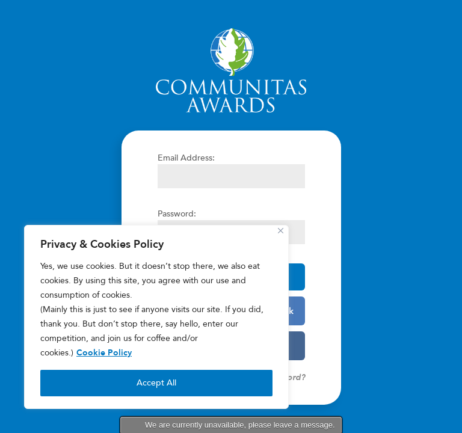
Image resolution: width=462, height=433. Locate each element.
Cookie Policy (104, 352)
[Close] (280, 230)
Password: (177, 214)
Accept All (156, 382)
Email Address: (186, 158)
